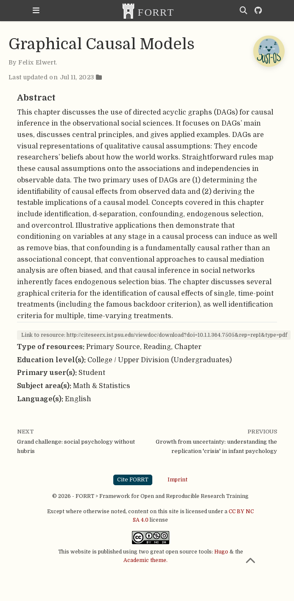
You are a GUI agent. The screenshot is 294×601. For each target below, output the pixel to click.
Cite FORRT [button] (132, 479)
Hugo (221, 552)
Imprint (178, 480)
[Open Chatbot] (269, 51)
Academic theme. (145, 560)
